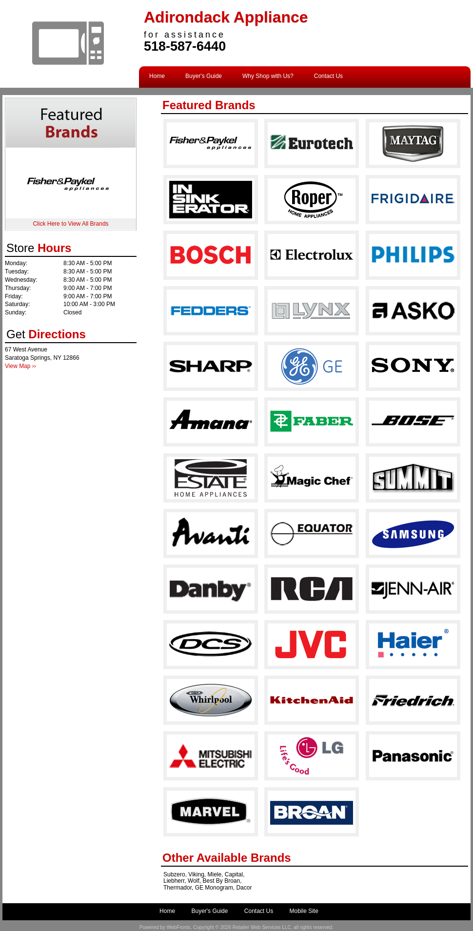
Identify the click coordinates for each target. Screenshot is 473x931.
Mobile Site (304, 911)
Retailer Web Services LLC (262, 927)
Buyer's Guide (203, 76)
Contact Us (328, 76)
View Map (17, 366)
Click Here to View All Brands (70, 223)
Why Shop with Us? (268, 76)
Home (157, 76)
